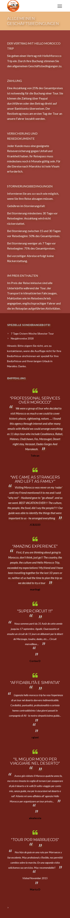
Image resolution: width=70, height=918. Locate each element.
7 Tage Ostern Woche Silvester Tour (32, 333)
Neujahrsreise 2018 (22, 338)
